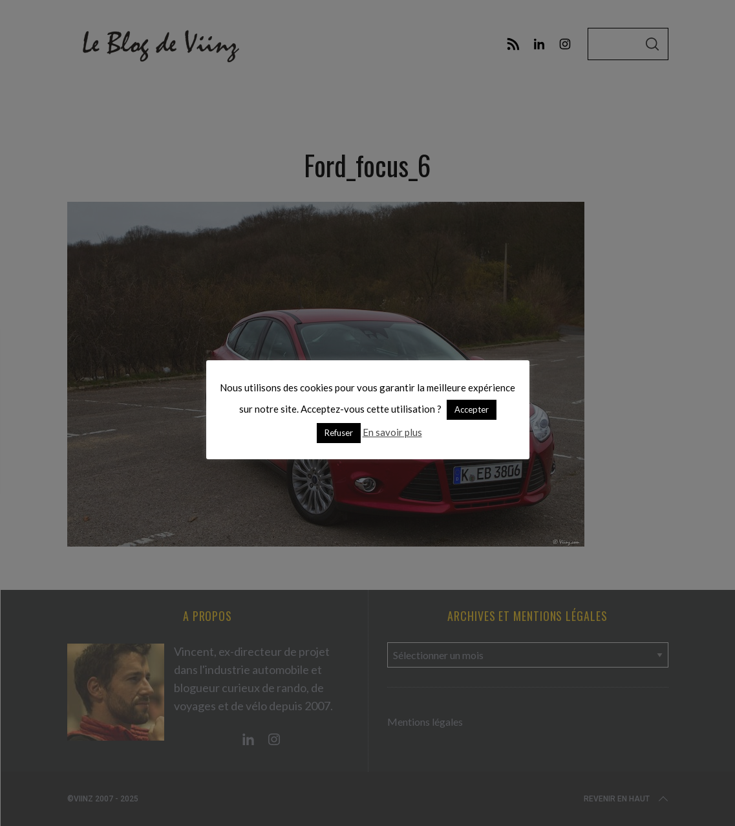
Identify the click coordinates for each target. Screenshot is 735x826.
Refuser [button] (339, 433)
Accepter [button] (471, 409)
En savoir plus (392, 432)
